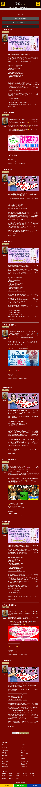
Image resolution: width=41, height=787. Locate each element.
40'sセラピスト (5, 755)
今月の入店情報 (5, 750)
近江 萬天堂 (4, 773)
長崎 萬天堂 (25, 776)
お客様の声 (4, 756)
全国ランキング (23, 752)
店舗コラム (23, 745)
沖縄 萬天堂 (18, 778)
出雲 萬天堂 (25, 775)
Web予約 (34, 785)
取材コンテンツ (5, 767)
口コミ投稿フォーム (24, 761)
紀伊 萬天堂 (32, 773)
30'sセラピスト (5, 753)
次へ (27, 733)
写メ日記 (3, 758)
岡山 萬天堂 (11, 775)
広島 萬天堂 (18, 775)
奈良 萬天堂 (25, 773)
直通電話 (6, 785)
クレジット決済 (23, 744)
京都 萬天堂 (11, 773)
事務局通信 (23, 767)
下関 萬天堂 (32, 775)
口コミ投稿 (20, 785)
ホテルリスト (23, 747)
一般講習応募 (23, 755)
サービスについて (5, 745)
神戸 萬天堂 (4, 775)
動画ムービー (4, 760)
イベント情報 (4, 764)
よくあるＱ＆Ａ (5, 761)
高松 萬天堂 (4, 776)
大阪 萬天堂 (18, 773)
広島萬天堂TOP (23, 758)
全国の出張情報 (5, 766)
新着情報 (3, 763)
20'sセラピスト (5, 752)
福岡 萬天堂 (18, 776)
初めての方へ (4, 744)
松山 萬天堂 (11, 776)
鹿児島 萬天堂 (11, 778)
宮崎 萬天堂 (4, 778)
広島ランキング (23, 750)
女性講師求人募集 (24, 756)
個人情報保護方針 (24, 766)
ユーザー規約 (23, 749)
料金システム (4, 747)
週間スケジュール (5, 749)
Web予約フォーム (24, 763)
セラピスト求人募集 (24, 753)
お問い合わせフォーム (25, 760)
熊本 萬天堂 (32, 776)
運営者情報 (23, 764)
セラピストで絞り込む (19, 22)
